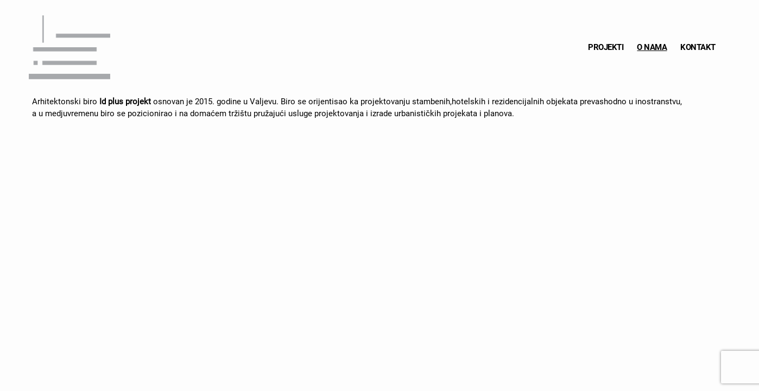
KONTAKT (698, 47)
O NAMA (652, 47)
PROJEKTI (605, 47)
